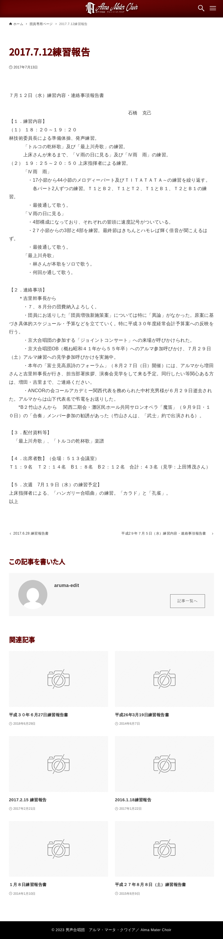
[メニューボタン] (213, 8)
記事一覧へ (187, 602)
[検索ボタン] (201, 8)
